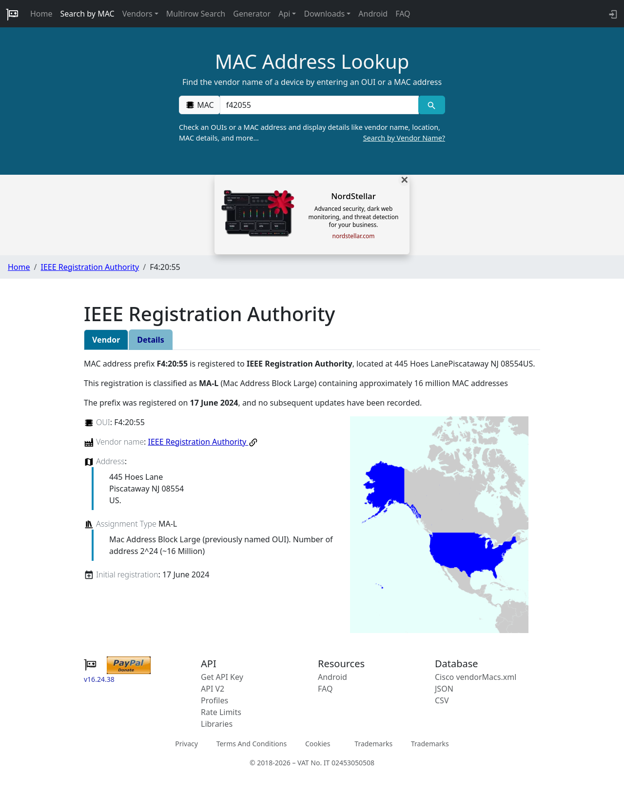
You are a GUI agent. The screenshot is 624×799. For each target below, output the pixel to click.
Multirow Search (195, 13)
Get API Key (222, 677)
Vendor (106, 339)
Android (373, 13)
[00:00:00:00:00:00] (319, 105)
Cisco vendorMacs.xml (475, 677)
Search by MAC (87, 13)
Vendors (137, 13)
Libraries (217, 723)
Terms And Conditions (251, 743)
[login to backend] (612, 14)
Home (41, 13)
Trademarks (373, 743)
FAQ (402, 13)
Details (150, 339)
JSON (444, 688)
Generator (252, 13)
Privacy (186, 743)
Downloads (324, 13)
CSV (442, 700)
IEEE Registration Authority (89, 267)
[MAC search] (431, 105)
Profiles (214, 700)
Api (284, 13)
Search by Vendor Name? (404, 138)
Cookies (317, 743)
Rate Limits (221, 712)
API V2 (212, 688)
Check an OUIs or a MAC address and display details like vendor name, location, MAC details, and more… (312, 133)
